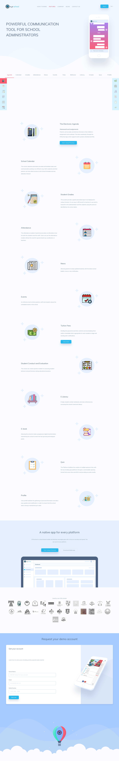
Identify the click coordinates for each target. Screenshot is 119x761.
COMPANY (61, 6)
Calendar (18, 75)
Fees (64, 75)
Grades (27, 75)
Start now (13, 697)
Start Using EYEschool (68, 143)
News (46, 75)
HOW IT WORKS (42, 6)
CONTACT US (76, 6)
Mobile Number (12, 688)
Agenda (9, 75)
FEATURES (52, 6)
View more (66, 341)
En (112, 6)
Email (10, 679)
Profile (109, 75)
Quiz (100, 75)
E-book (91, 75)
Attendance (36, 75)
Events (55, 75)
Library (82, 75)
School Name (12, 671)
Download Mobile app (69, 550)
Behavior (73, 75)
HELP (104, 6)
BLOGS (68, 6)
